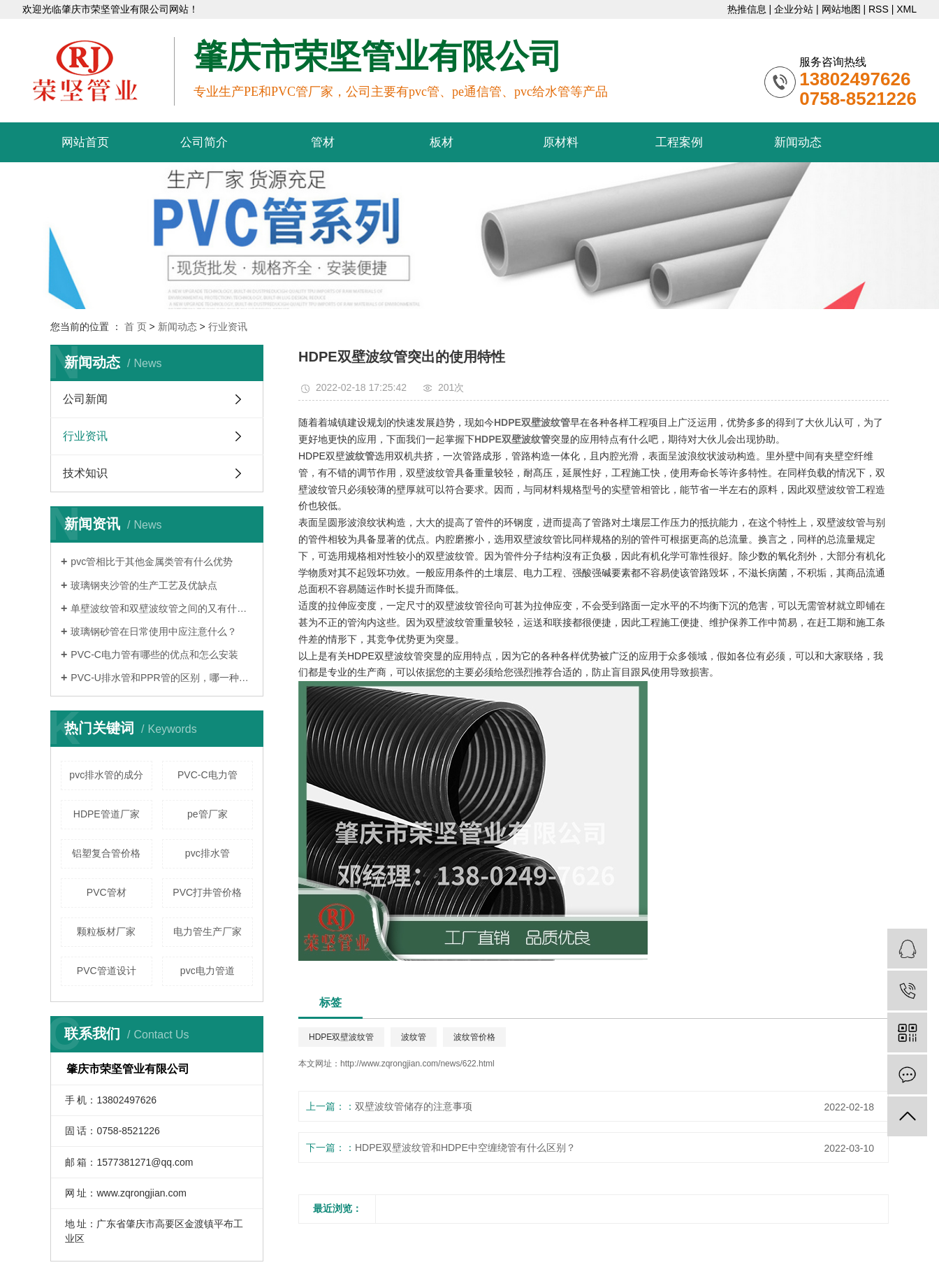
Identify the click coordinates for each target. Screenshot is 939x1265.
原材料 (560, 142)
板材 (441, 142)
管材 (323, 142)
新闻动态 (798, 142)
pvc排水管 (207, 853)
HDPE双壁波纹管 (341, 1037)
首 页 (135, 326)
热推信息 (746, 9)
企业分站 (793, 9)
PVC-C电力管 (207, 774)
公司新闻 (85, 399)
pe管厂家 (207, 814)
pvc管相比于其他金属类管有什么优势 (152, 561)
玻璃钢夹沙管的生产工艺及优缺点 (144, 585)
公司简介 (204, 142)
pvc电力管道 (207, 970)
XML (906, 9)
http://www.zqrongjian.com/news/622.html (417, 1064)
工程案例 (679, 142)
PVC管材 (106, 892)
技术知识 (85, 473)
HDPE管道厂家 (106, 814)
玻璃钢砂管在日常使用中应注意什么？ (154, 631)
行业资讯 (227, 326)
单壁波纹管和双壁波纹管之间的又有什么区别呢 (162, 608)
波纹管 (413, 1037)
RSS (878, 9)
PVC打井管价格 (207, 892)
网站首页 (85, 142)
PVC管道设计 (106, 970)
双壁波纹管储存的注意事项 (413, 1106)
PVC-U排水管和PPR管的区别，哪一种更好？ (162, 677)
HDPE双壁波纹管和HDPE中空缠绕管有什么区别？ (465, 1147)
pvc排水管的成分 (106, 774)
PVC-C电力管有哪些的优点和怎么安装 (154, 654)
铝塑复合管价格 (106, 853)
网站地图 (841, 9)
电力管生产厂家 (207, 931)
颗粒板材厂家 (106, 931)
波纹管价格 (474, 1037)
